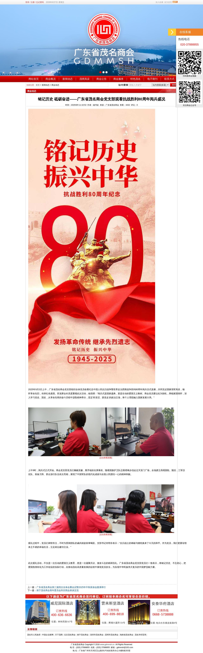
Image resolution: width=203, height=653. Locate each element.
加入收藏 (159, 2)
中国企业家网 (47, 635)
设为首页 (168, 2)
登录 (27, 2)
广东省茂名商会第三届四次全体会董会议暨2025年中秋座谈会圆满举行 (71, 587)
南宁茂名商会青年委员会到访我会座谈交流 (57, 590)
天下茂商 (59, 635)
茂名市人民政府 (33, 635)
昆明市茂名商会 (111, 635)
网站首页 (34, 79)
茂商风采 (84, 79)
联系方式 (169, 79)
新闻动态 (67, 79)
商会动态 (55, 85)
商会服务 (118, 79)
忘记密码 (40, 2)
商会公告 (101, 79)
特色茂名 (135, 79)
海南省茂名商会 (126, 635)
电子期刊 (152, 79)
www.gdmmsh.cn (107, 644)
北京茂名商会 (69, 635)
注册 (33, 2)
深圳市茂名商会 (96, 635)
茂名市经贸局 (140, 635)
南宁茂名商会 (82, 635)
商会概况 (51, 79)
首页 (38, 85)
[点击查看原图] (106, 458)
